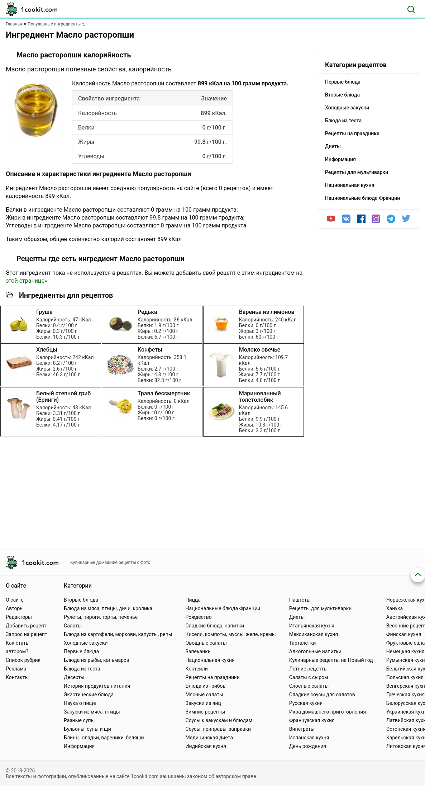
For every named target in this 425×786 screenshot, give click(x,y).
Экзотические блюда (89, 694)
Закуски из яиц (203, 703)
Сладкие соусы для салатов (322, 694)
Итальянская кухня (311, 626)
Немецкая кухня (405, 651)
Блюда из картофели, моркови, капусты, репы (118, 634)
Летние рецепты (308, 669)
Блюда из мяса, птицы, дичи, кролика (108, 608)
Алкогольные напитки (315, 651)
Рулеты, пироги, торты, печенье (101, 617)
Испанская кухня (309, 737)
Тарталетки (302, 643)
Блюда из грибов (206, 686)
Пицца (193, 600)
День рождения (307, 746)
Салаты (73, 626)
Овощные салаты (206, 643)
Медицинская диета (209, 737)
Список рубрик (23, 660)
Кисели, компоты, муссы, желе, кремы (231, 634)
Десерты (74, 677)
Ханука (394, 608)
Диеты (297, 617)
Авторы (15, 608)
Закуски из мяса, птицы (92, 712)
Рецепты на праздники (213, 677)
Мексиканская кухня (313, 634)
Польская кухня (405, 677)
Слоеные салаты (309, 686)
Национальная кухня (210, 660)
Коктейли (197, 669)
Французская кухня (312, 720)
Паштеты (300, 600)
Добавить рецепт (26, 626)
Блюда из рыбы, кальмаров (96, 660)
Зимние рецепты (205, 712)
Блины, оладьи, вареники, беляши (104, 737)
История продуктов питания (97, 686)
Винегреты (302, 729)
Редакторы (19, 617)
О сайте (15, 600)
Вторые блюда (81, 600)
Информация (79, 746)
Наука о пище (80, 703)
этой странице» (26, 280)
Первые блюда (81, 651)
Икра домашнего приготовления (327, 712)
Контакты (17, 677)
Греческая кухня (405, 694)
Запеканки (198, 651)
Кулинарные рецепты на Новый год (331, 660)
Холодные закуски (86, 643)
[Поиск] (411, 9)
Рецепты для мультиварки (320, 608)
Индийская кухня (206, 746)
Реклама (16, 669)
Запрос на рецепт (26, 634)
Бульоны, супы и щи (87, 729)
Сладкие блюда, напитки (215, 626)
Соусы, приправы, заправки (218, 729)
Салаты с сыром (308, 677)
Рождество (199, 617)
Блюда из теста (82, 669)
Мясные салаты (204, 694)
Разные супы (79, 720)
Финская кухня (403, 634)
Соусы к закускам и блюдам (219, 720)
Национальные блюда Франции (223, 608)
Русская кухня (306, 703)
